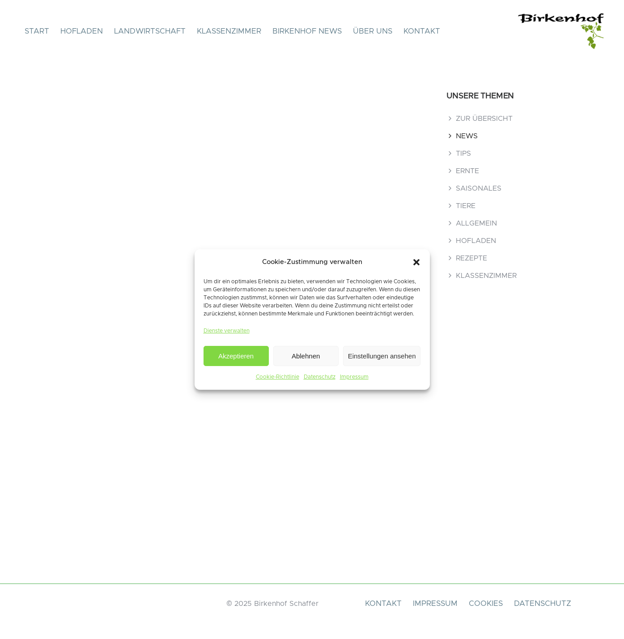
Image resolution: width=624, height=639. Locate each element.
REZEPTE (471, 258)
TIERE (465, 205)
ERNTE (467, 171)
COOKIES (486, 603)
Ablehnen (306, 356)
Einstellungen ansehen (382, 356)
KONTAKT (421, 31)
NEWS (467, 136)
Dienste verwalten (227, 330)
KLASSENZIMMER (229, 31)
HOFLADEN (81, 31)
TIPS (463, 153)
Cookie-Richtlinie (277, 376)
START (37, 31)
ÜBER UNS (372, 31)
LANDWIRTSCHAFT (150, 31)
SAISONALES (478, 188)
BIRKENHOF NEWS (307, 31)
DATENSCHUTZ (542, 603)
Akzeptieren (236, 356)
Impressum (354, 376)
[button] (416, 262)
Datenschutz (319, 376)
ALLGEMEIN (476, 223)
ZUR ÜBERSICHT (484, 118)
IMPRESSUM (435, 603)
